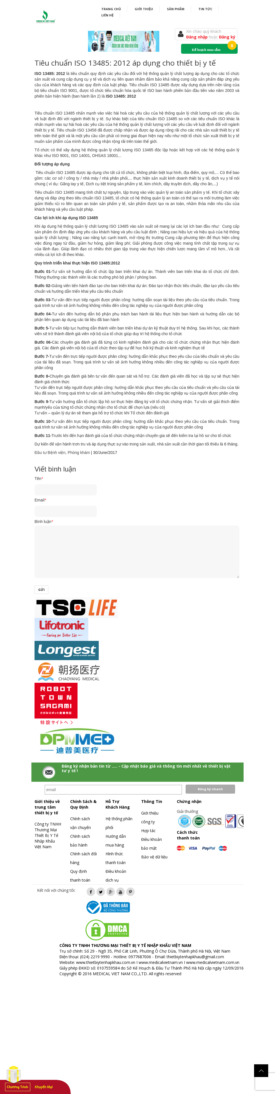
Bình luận (44, 521)
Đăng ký (227, 37)
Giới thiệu (144, 9)
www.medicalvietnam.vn (161, 962)
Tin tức (205, 9)
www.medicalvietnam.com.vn (212, 962)
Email (40, 500)
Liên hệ (107, 15)
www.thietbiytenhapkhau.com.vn (105, 962)
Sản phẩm (175, 9)
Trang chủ (111, 9)
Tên (39, 478)
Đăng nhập (197, 37)
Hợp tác (148, 830)
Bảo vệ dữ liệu (154, 857)
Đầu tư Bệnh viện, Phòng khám (62, 452)
